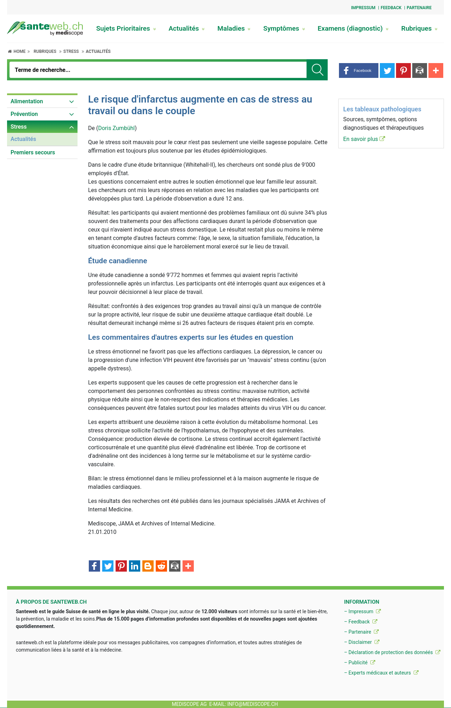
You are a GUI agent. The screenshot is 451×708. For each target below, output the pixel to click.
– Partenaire (361, 632)
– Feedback (360, 621)
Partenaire (419, 7)
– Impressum (362, 611)
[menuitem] (42, 101)
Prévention (24, 114)
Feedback (391, 7)
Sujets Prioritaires (126, 28)
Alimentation (27, 101)
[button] (358, 70)
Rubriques (419, 28)
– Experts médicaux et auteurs (381, 673)
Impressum (363, 7)
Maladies (234, 28)
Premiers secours (33, 152)
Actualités (186, 28)
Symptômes (284, 28)
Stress (71, 51)
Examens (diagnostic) (353, 28)
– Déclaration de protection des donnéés (392, 652)
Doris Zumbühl (116, 128)
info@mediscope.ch (252, 704)
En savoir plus (364, 139)
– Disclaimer (361, 642)
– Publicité (359, 662)
